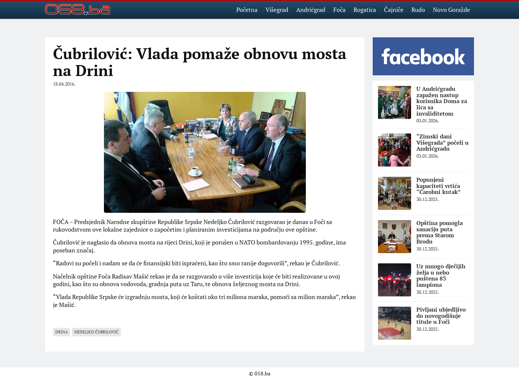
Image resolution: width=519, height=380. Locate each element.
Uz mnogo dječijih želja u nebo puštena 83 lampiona (440, 275)
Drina (61, 331)
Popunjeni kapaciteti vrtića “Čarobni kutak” (438, 186)
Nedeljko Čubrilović (96, 331)
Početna (247, 10)
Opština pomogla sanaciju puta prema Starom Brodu (439, 232)
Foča (339, 10)
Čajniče (393, 10)
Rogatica (365, 10)
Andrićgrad (310, 10)
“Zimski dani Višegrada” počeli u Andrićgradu (442, 142)
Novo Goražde (451, 10)
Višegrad (276, 10)
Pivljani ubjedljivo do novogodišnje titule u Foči (441, 315)
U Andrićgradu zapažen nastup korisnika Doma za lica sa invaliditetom (441, 101)
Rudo (418, 10)
